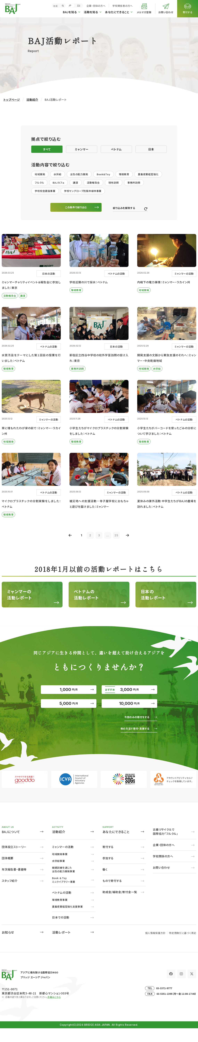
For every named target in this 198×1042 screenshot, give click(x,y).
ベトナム (116, 149)
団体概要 (7, 872)
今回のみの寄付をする (134, 730)
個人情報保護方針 (155, 946)
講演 (75, 182)
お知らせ (8, 946)
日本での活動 (60, 931)
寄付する (107, 860)
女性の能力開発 (79, 174)
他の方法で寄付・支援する (132, 742)
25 (120, 538)
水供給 (57, 174)
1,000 (68, 695)
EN (78, 5)
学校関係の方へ (163, 870)
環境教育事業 (59, 913)
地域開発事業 (59, 868)
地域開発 (40, 174)
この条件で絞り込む (78, 208)
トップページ (11, 99)
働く (105, 883)
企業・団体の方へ (96, 5)
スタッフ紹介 (10, 894)
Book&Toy (103, 174)
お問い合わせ (161, 881)
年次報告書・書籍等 (14, 883)
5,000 (69, 715)
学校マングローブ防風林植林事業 (83, 191)
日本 (151, 149)
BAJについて (11, 845)
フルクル (39, 182)
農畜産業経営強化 (148, 174)
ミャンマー (81, 149)
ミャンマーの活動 (62, 860)
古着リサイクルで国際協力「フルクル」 (165, 845)
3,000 (129, 695)
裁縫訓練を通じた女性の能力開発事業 (63, 883)
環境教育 (124, 174)
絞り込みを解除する (125, 209)
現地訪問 (113, 182)
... (109, 538)
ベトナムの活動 (61, 906)
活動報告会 (93, 182)
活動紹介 (32, 99)
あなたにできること (116, 845)
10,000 (129, 715)
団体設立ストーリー (14, 860)
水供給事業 (58, 874)
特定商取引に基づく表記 (182, 946)
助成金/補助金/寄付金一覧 (119, 906)
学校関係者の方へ (122, 5)
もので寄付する (112, 894)
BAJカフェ (58, 182)
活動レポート (61, 946)
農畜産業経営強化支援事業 (67, 920)
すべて (47, 149)
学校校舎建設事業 (45, 191)
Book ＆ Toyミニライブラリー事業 (63, 893)
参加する (107, 872)
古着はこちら (54, 1010)
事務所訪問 (133, 182)
